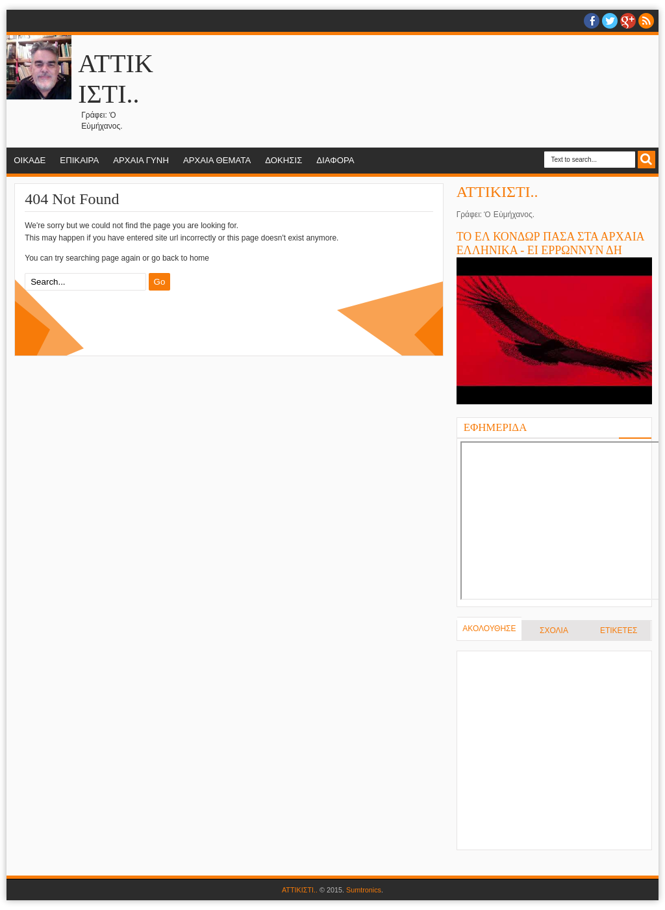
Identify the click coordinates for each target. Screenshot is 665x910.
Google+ (628, 21)
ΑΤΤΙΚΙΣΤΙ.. (497, 191)
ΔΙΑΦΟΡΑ (335, 160)
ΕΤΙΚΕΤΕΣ (618, 630)
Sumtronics (363, 890)
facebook (591, 21)
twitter (610, 21)
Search (646, 159)
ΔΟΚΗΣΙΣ (283, 160)
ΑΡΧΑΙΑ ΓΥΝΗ (141, 160)
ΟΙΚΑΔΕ (29, 160)
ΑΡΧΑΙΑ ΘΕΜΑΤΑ (217, 160)
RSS (646, 21)
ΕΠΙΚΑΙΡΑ (79, 160)
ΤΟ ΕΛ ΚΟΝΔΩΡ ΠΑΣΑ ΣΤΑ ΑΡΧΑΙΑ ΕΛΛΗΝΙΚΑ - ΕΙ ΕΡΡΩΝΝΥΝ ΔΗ (550, 243)
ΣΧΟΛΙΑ (554, 630)
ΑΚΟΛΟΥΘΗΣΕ (489, 628)
